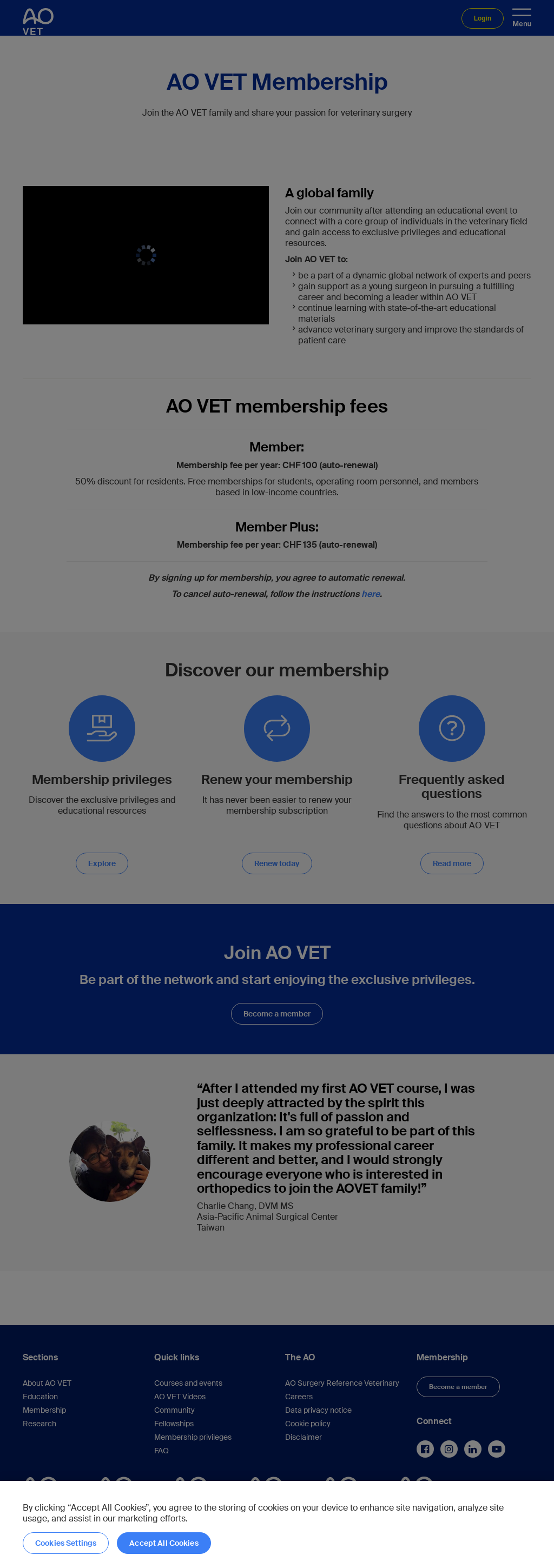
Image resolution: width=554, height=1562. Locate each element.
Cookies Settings (65, 1543)
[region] (277, 1521)
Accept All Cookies (164, 1543)
